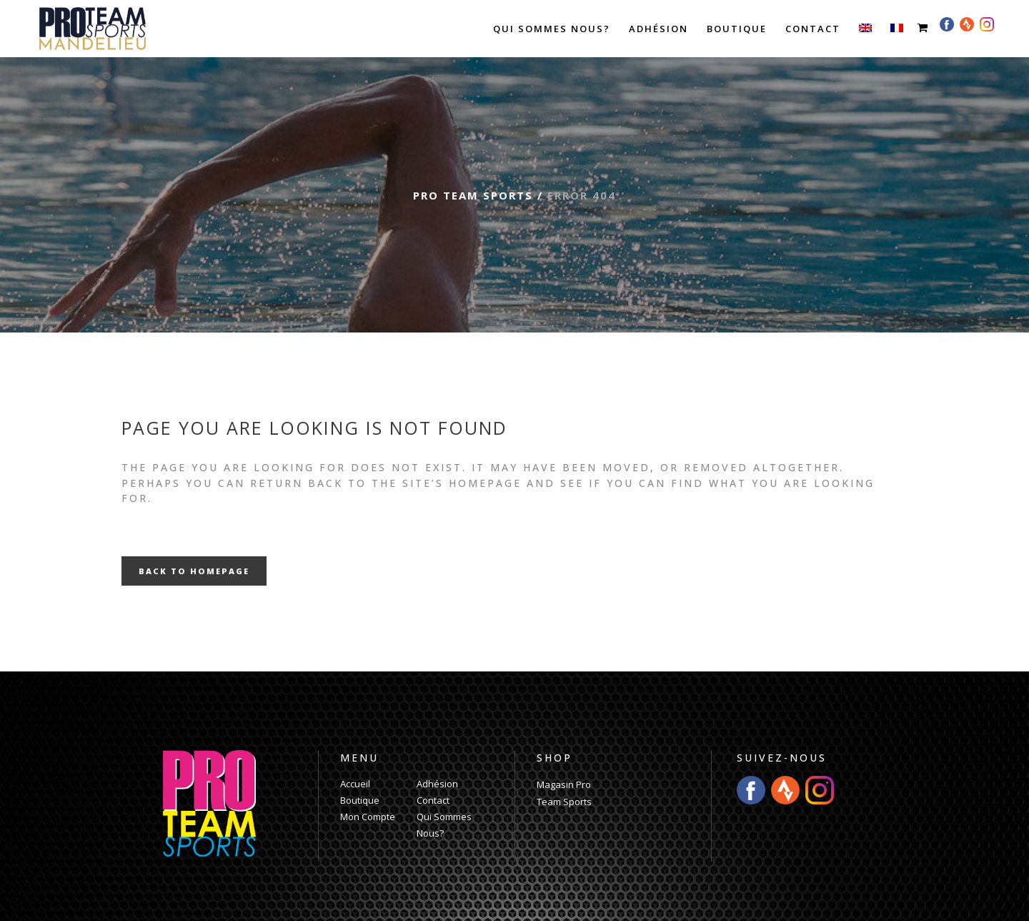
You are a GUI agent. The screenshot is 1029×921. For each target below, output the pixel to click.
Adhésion (437, 783)
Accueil (355, 783)
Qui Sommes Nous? (444, 824)
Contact (433, 800)
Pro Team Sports (473, 195)
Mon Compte (367, 816)
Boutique (359, 800)
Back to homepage (194, 571)
